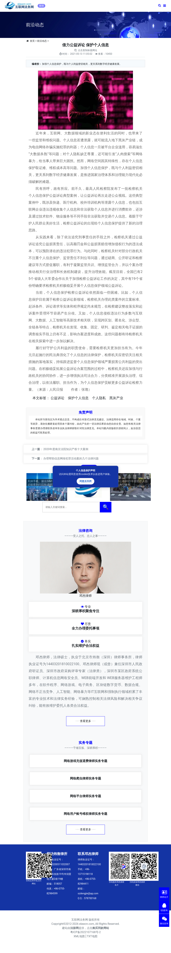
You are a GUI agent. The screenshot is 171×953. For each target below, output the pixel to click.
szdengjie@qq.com (88, 893)
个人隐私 (99, 398)
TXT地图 (92, 936)
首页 (32, 40)
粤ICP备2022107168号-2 (85, 932)
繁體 (41, 5)
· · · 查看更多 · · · (85, 721)
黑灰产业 (116, 398)
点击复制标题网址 (87, 50)
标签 (42, 398)
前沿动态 (42, 40)
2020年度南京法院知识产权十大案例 (65, 449)
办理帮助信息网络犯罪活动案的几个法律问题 (71, 458)
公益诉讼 (57, 398)
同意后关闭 (85, 481)
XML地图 (79, 936)
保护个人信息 (78, 398)
